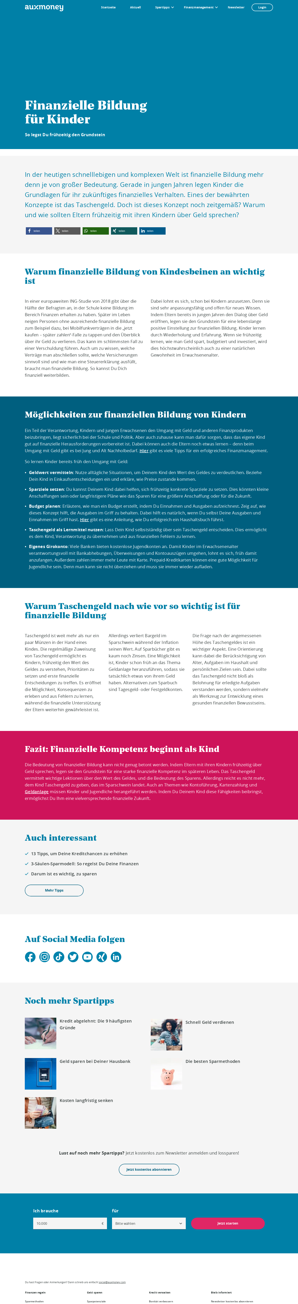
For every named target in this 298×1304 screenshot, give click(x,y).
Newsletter (236, 7)
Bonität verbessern (161, 1301)
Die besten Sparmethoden (213, 1061)
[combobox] (149, 1223)
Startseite (108, 7)
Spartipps (162, 7)
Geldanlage (37, 791)
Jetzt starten (228, 1223)
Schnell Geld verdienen (210, 1022)
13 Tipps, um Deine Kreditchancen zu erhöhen (79, 853)
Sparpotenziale (96, 1301)
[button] (39, 231)
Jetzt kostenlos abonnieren (149, 1169)
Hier (144, 450)
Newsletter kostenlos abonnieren (232, 1301)
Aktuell (135, 7)
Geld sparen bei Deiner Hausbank (95, 1061)
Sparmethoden (34, 1301)
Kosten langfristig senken (86, 1100)
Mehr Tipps (54, 890)
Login (262, 7)
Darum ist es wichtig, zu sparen (64, 874)
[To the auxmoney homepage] (44, 8)
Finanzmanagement (199, 7)
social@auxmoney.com (112, 1282)
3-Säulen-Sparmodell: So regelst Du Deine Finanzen (85, 864)
